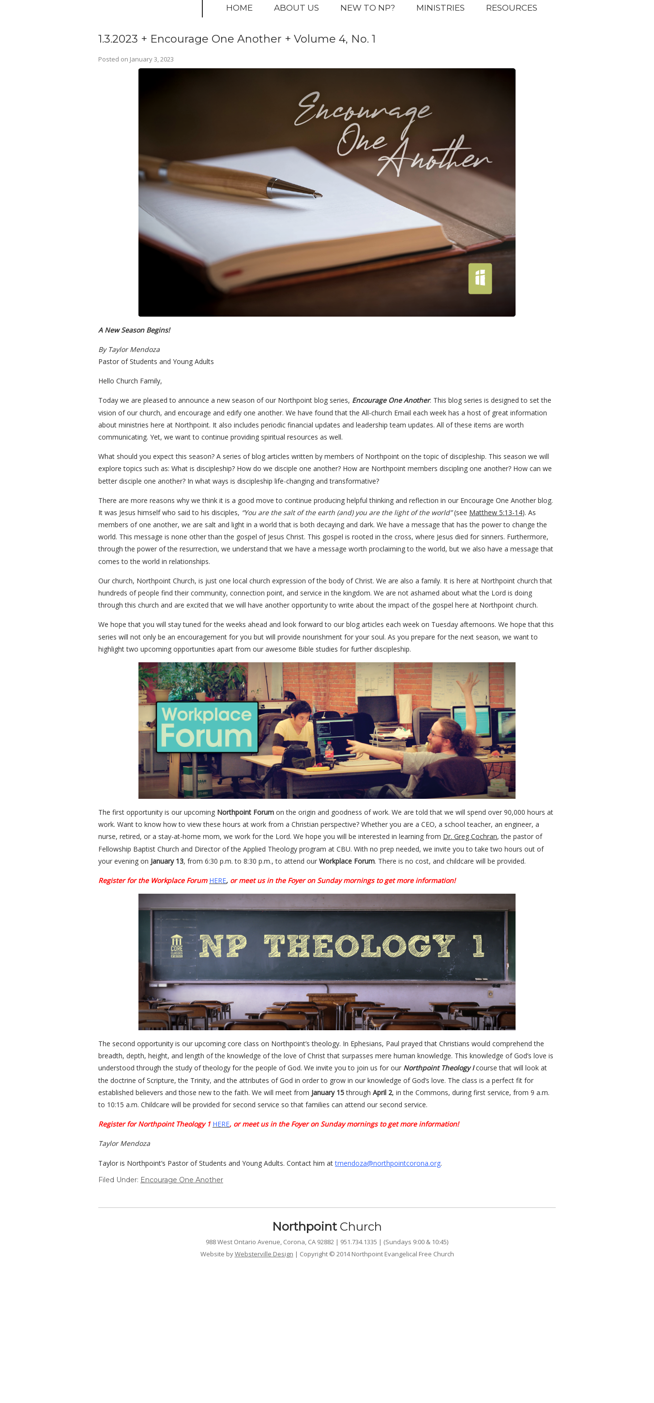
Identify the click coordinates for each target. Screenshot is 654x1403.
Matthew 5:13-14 (495, 512)
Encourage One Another (181, 1179)
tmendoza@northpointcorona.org (388, 1163)
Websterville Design (264, 1254)
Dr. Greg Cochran (470, 836)
